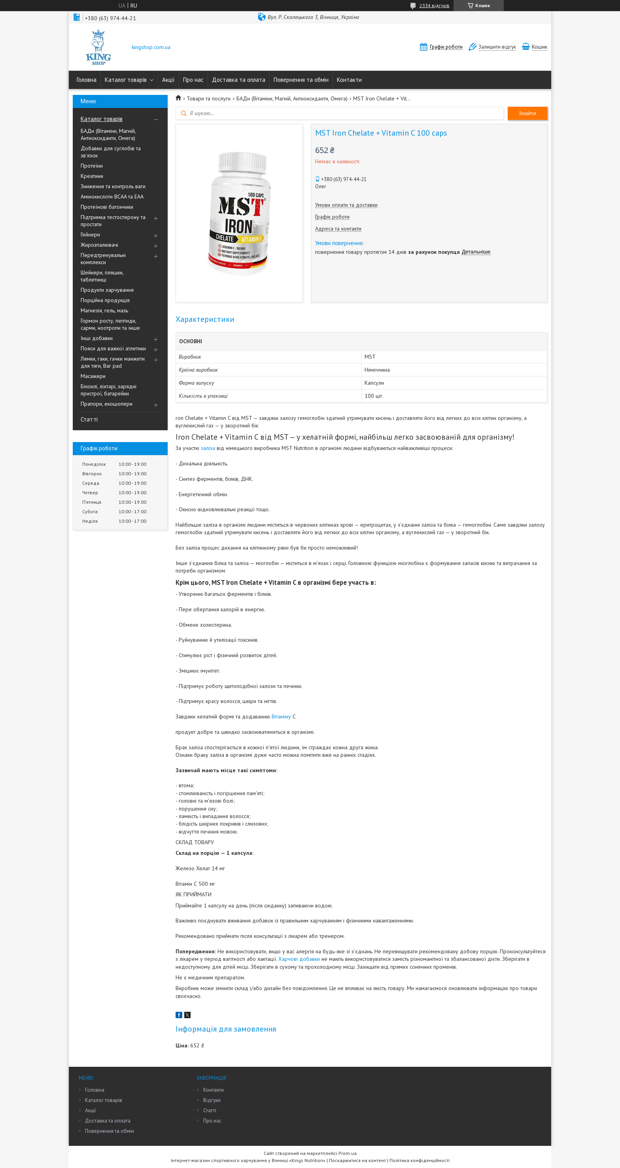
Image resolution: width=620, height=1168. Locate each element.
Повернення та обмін (301, 80)
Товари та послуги (209, 98)
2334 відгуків (435, 5)
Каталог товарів (126, 80)
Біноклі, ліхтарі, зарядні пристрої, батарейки (108, 390)
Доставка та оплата (238, 80)
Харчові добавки (299, 958)
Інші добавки (97, 338)
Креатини (92, 176)
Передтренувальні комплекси (103, 258)
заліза (208, 448)
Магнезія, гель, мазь (104, 310)
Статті (89, 419)
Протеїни (92, 165)
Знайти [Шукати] (527, 113)
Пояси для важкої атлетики (113, 348)
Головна (86, 80)
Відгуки (212, 1100)
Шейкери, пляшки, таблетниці (102, 276)
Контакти (349, 80)
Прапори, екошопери (106, 403)
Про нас (193, 80)
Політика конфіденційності (419, 1160)
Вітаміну (281, 716)
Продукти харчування (107, 289)
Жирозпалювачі (99, 244)
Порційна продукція (105, 300)
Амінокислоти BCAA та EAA (112, 196)
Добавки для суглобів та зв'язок (111, 152)
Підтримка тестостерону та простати (113, 221)
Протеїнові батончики (107, 206)
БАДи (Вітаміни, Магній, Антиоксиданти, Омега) (108, 134)
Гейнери (90, 234)
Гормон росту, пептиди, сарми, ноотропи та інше (110, 324)
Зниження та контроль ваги (113, 186)
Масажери (93, 376)
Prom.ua (347, 1153)
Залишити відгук (497, 46)
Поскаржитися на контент (357, 1160)
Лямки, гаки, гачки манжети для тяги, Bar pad (113, 362)
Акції (168, 80)
